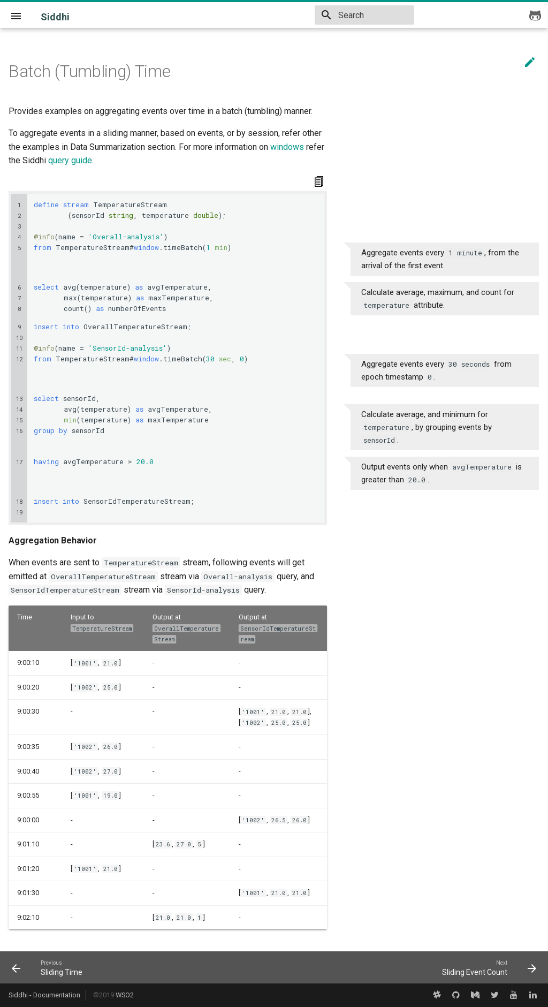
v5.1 (254, 14)
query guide (70, 160)
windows (287, 147)
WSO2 (125, 995)
